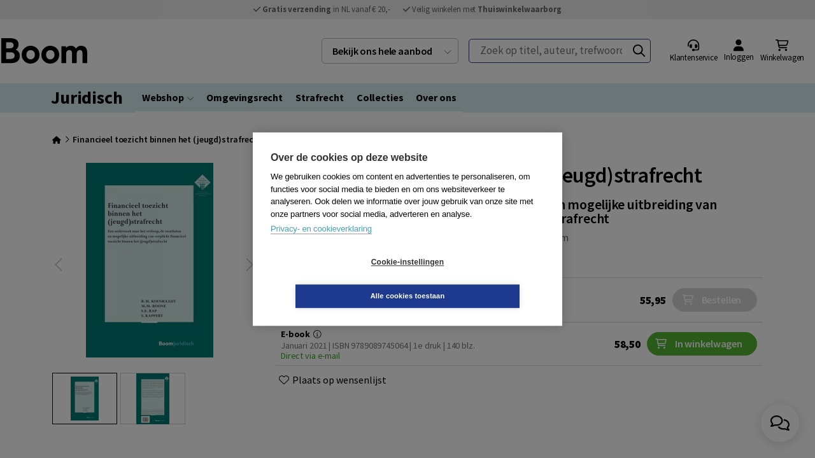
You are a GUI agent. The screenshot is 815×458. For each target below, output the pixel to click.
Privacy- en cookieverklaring (321, 246)
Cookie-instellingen (331, 279)
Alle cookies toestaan (483, 278)
